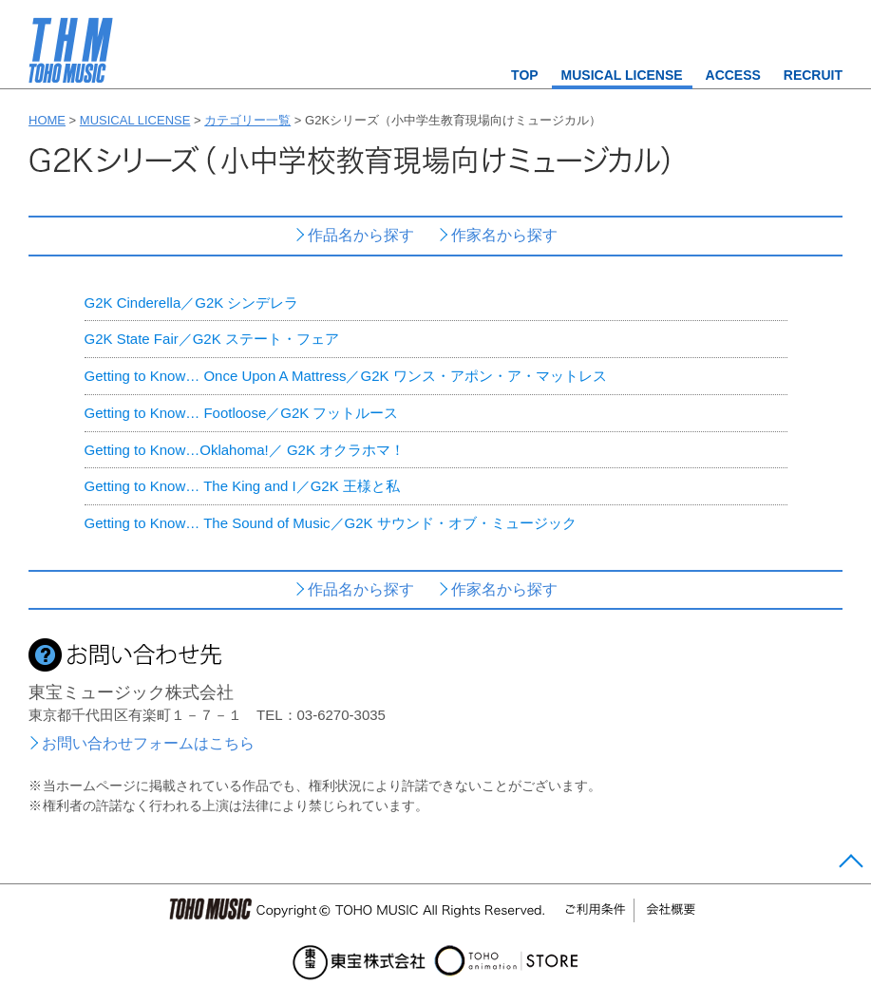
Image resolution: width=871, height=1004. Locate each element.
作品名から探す (361, 235)
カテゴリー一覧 (247, 120)
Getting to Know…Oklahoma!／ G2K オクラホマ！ (245, 450)
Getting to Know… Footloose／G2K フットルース (242, 413)
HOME (47, 120)
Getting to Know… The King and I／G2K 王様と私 (242, 486)
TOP (525, 75)
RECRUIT (813, 75)
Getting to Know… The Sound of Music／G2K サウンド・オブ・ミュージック (331, 523)
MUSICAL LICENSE (622, 75)
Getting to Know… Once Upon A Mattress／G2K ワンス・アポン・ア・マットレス (346, 376)
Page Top (848, 864)
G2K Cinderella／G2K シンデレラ (192, 302)
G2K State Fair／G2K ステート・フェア (212, 339)
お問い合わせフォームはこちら (148, 743)
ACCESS (733, 75)
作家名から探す (504, 235)
